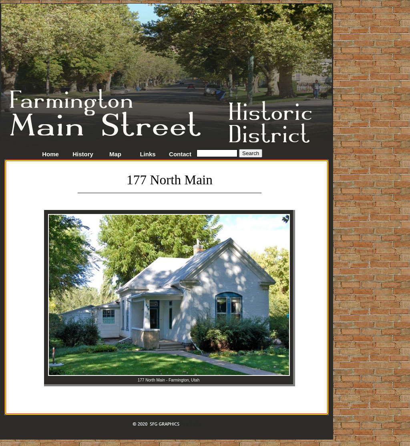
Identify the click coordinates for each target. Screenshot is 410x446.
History (82, 154)
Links (147, 154)
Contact (180, 154)
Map (115, 154)
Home (50, 154)
